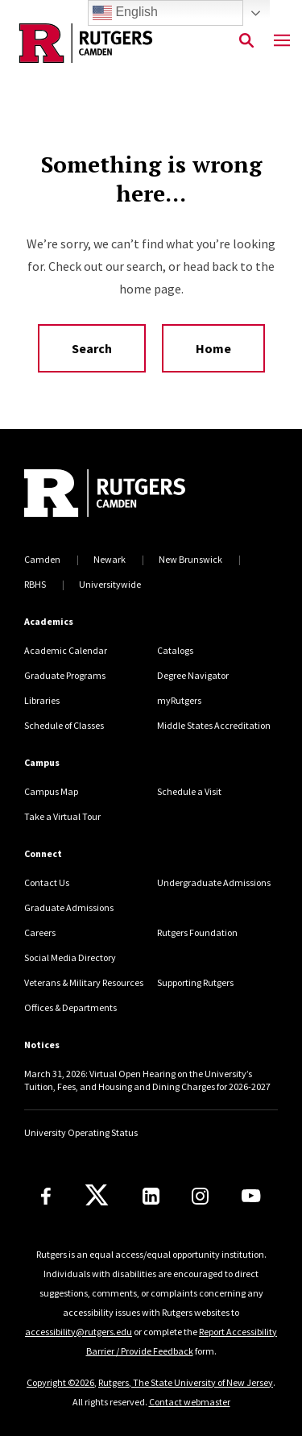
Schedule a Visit (189, 791)
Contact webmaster (189, 1402)
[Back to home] (133, 495)
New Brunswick (190, 559)
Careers (40, 932)
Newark (109, 559)
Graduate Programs (64, 675)
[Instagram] (200, 1196)
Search (92, 348)
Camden (42, 559)
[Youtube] (251, 1195)
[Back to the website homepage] (85, 43)
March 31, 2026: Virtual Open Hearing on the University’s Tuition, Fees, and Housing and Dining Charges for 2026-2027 (147, 1080)
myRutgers (179, 700)
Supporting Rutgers (195, 982)
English (125, 13)
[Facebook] (46, 1196)
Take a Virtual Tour (62, 816)
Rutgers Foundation (197, 932)
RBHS (35, 584)
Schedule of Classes (64, 725)
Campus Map (51, 791)
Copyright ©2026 (60, 1382)
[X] (97, 1195)
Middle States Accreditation (214, 725)
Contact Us (46, 882)
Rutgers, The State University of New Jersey (185, 1382)
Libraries (42, 700)
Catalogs (175, 650)
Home (213, 348)
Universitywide (110, 584)
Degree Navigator (193, 675)
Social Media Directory (70, 957)
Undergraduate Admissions (214, 882)
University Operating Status (81, 1132)
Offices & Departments (70, 1007)
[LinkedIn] (151, 1196)
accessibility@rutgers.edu (78, 1332)
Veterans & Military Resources (83, 982)
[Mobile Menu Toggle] (282, 41)
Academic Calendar (65, 650)
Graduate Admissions (69, 907)
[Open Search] (246, 41)
